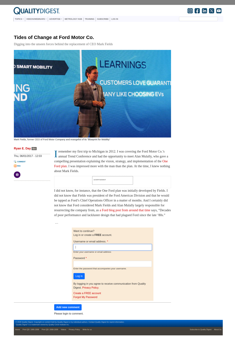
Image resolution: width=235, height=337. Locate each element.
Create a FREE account (87, 293)
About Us (217, 329)
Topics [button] (18, 19)
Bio (34, 148)
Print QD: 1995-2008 (31, 329)
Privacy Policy (90, 287)
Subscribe (103, 19)
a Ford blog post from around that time (125, 210)
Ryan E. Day (22, 148)
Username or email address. (89, 241)
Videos (63, 329)
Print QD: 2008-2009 (50, 329)
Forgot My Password (85, 297)
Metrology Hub (73, 19)
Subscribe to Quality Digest (201, 329)
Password (79, 258)
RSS (19, 166)
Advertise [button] (55, 19)
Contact (91, 322)
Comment (21, 162)
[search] (194, 19)
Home (17, 329)
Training (89, 19)
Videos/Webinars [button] (35, 19)
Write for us (87, 329)
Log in (114, 19)
